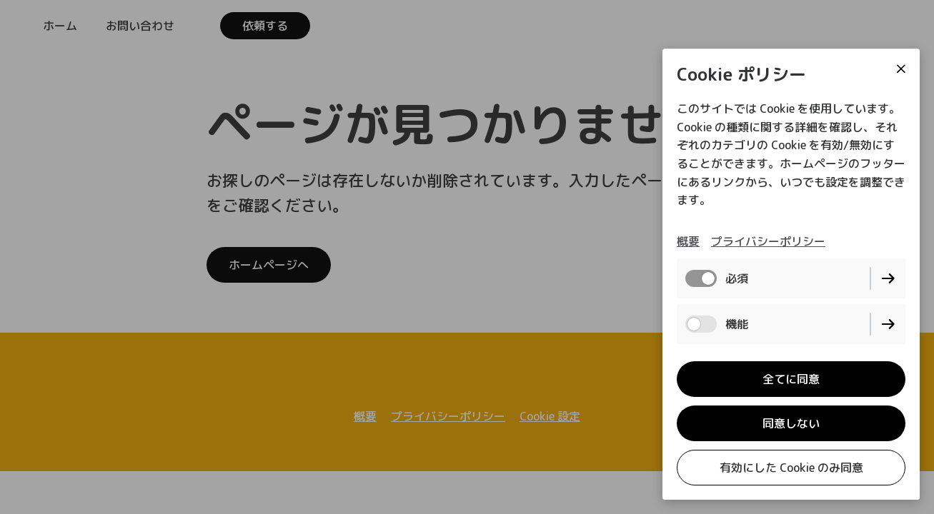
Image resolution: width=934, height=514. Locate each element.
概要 (688, 241)
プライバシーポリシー (768, 241)
